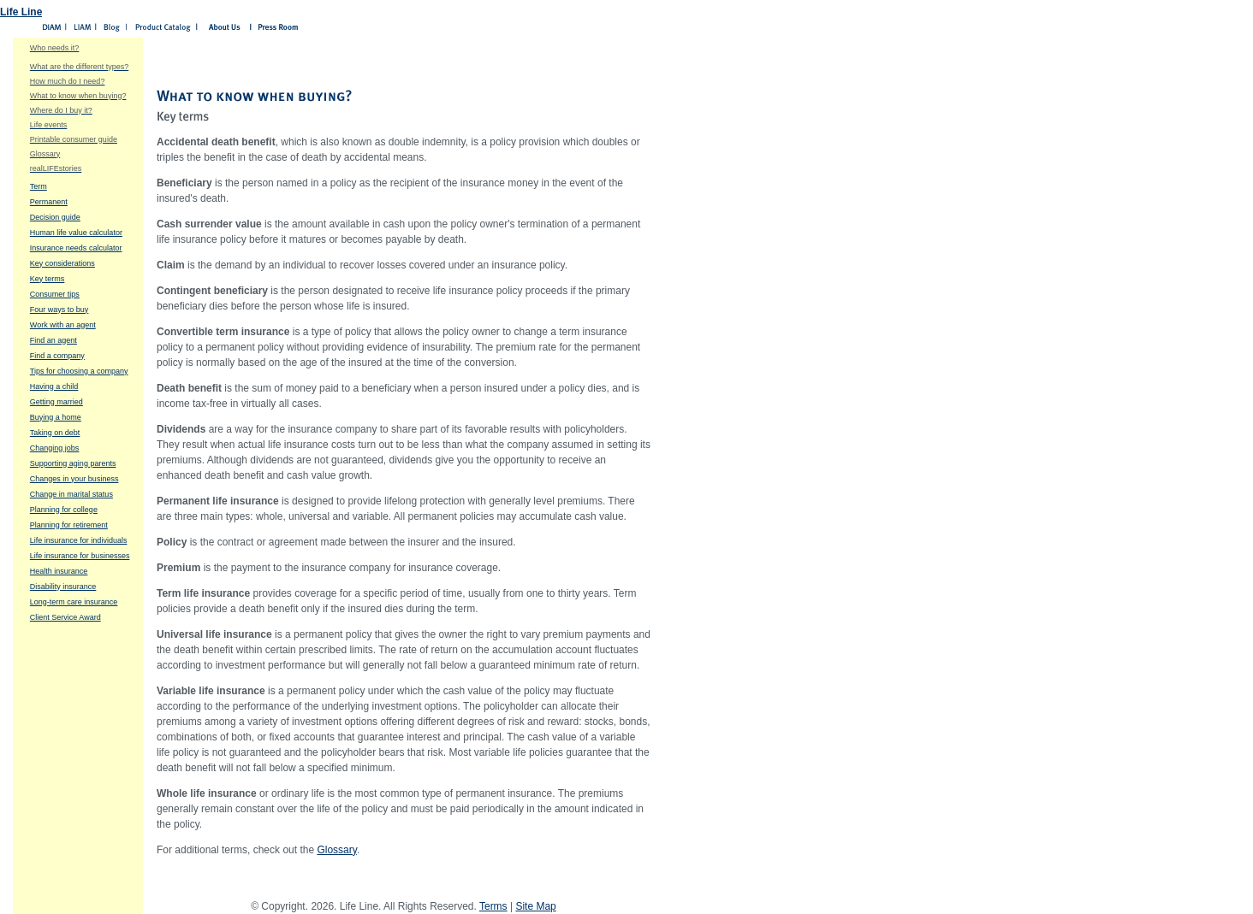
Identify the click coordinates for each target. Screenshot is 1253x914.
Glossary (336, 850)
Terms (493, 906)
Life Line (21, 12)
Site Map (535, 906)
